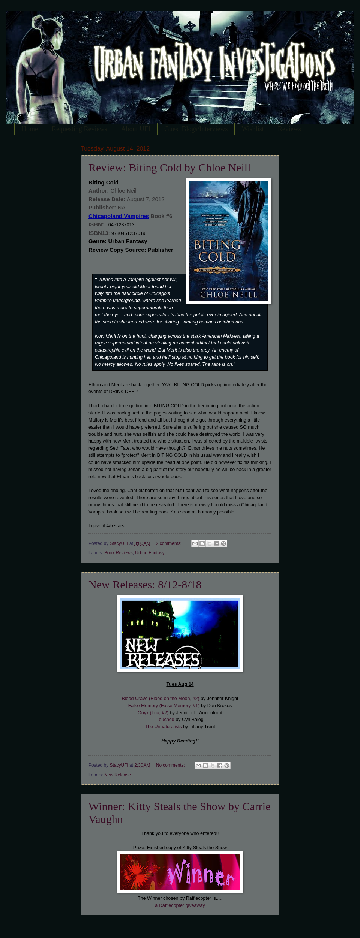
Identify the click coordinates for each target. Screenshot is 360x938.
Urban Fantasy (149, 552)
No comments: (171, 765)
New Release (117, 775)
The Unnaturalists (163, 726)
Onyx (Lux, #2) (153, 712)
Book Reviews (118, 552)
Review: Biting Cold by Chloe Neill (169, 167)
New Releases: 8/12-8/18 (145, 584)
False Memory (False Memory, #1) (164, 705)
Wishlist (253, 129)
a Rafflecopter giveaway (180, 905)
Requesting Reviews (79, 129)
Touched (165, 719)
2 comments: (169, 543)
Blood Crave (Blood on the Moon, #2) (160, 698)
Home (29, 129)
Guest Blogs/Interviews (196, 129)
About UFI (135, 129)
